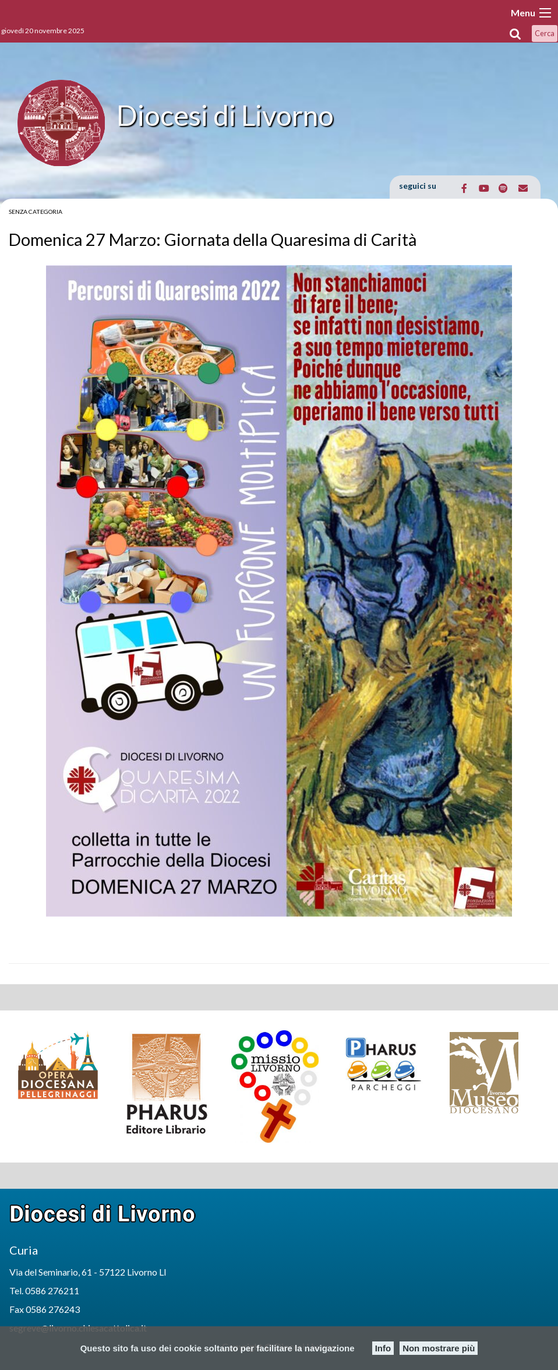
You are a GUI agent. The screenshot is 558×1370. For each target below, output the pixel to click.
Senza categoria (35, 211)
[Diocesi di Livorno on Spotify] (503, 188)
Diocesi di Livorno (225, 115)
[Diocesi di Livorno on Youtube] (483, 188)
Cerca (545, 33)
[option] (63, 1064)
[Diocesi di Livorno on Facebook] (464, 188)
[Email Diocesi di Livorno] (522, 188)
